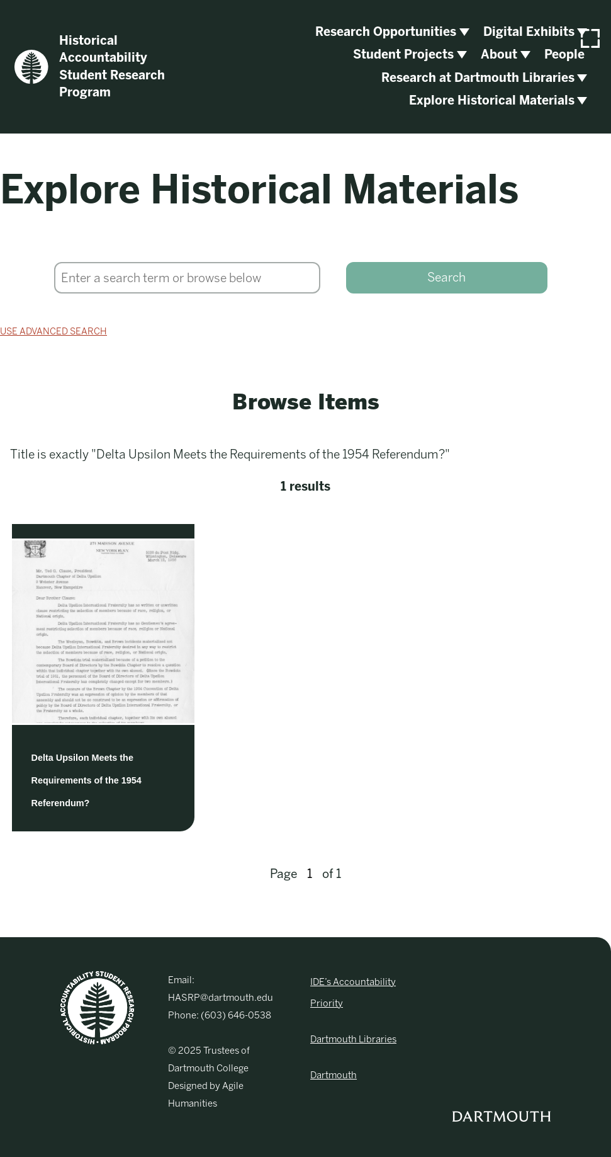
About (499, 54)
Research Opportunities (385, 32)
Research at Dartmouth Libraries (478, 78)
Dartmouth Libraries (353, 1039)
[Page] (309, 874)
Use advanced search (53, 331)
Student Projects (403, 54)
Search (446, 277)
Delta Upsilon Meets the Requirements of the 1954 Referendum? (86, 780)
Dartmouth (333, 1075)
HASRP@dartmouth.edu (220, 997)
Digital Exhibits (529, 32)
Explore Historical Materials (492, 100)
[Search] (187, 278)
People (564, 54)
